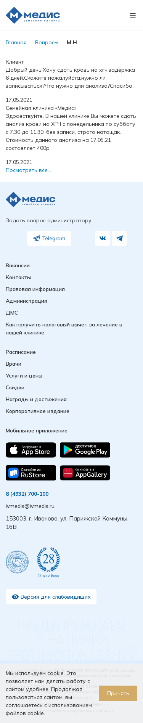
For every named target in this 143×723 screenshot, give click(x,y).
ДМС (12, 312)
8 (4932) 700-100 (27, 493)
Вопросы (46, 42)
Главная (16, 42)
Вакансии (18, 265)
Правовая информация (35, 289)
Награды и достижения (36, 399)
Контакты (18, 277)
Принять (118, 693)
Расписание (21, 352)
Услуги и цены (24, 375)
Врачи (13, 363)
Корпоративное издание (37, 411)
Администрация (26, 300)
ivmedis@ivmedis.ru (30, 506)
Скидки (15, 387)
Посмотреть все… (28, 170)
